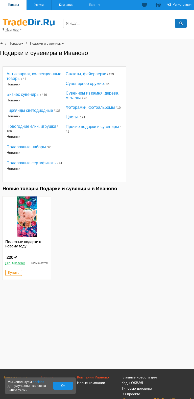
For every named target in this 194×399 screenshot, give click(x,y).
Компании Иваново (93, 377)
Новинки (13, 84)
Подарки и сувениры (45, 43)
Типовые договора (137, 388)
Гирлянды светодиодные (30, 110)
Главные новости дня (139, 377)
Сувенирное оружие (85, 83)
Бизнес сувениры (23, 94)
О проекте (131, 394)
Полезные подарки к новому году (23, 244)
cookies (38, 382)
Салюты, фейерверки (86, 74)
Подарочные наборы (26, 147)
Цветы (72, 117)
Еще (92, 5)
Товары (13, 5)
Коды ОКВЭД (132, 383)
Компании (66, 5)
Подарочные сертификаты (32, 163)
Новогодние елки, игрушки (31, 126)
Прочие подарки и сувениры (92, 126)
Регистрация (182, 4)
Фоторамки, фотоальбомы (90, 107)
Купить (13, 272)
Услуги (39, 5)
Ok (63, 386)
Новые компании (91, 383)
